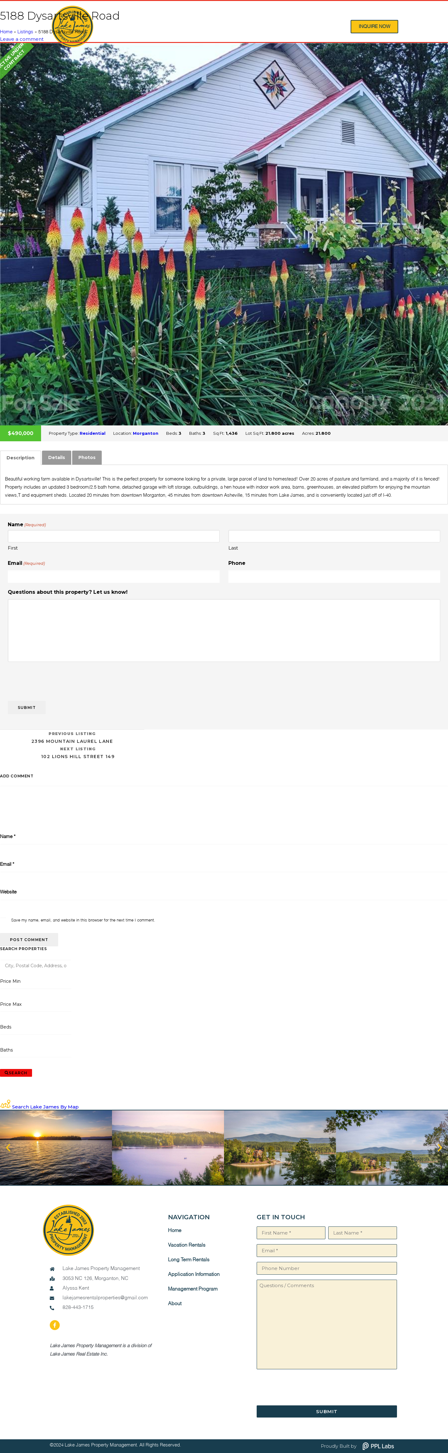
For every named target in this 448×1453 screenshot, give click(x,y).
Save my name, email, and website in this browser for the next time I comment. (83, 920)
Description (21, 458)
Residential (92, 433)
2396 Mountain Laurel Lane (72, 737)
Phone (236, 563)
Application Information (194, 1274)
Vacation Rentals (186, 1245)
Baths (6, 1050)
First (13, 548)
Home (6, 32)
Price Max (10, 1004)
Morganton (145, 433)
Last (233, 548)
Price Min (10, 981)
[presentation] (55, 679)
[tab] (20, 458)
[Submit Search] (16, 1073)
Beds (6, 1027)
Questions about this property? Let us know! (68, 592)
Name (8, 836)
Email (26, 563)
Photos (87, 457)
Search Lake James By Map (45, 1107)
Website (8, 892)
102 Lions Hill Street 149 (78, 752)
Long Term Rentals (188, 1260)
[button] (8, 1148)
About (174, 1303)
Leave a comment (22, 39)
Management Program (192, 1289)
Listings (25, 32)
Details (56, 457)
